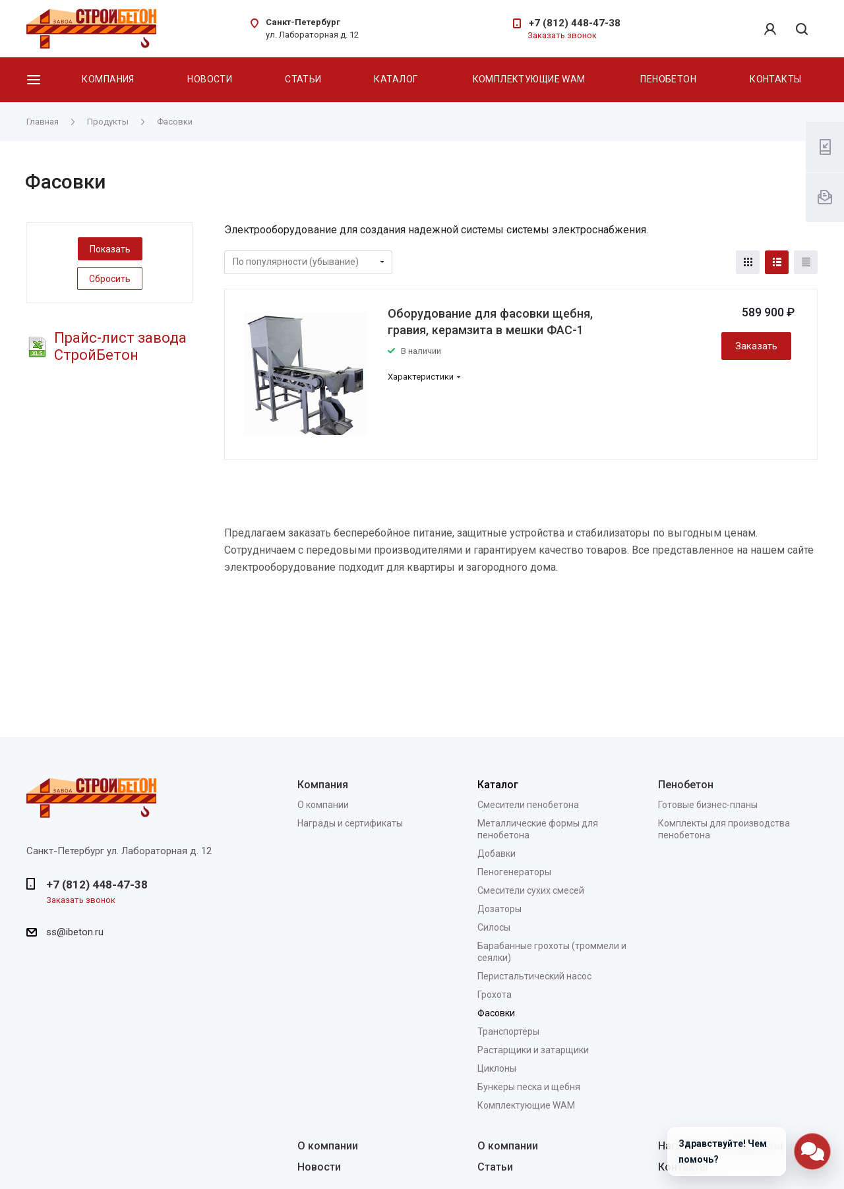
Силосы (493, 927)
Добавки (496, 853)
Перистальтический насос (534, 976)
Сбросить (110, 279)
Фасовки (496, 1013)
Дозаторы (499, 909)
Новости (209, 79)
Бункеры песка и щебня (528, 1087)
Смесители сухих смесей (530, 890)
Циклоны (496, 1068)
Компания (108, 79)
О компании (323, 804)
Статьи (303, 79)
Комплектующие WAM (529, 79)
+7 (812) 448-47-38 (574, 23)
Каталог (395, 79)
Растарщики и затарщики (533, 1050)
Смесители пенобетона (528, 804)
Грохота (494, 994)
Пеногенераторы (514, 872)
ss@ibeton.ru (75, 932)
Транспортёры (508, 1031)
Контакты (775, 79)
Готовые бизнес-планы (708, 804)
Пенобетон (668, 79)
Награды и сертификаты (350, 823)
